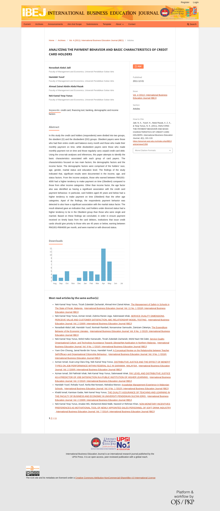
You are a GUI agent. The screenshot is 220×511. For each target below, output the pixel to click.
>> (55, 418)
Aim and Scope (75, 24)
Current (27, 24)
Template (107, 24)
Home (51, 40)
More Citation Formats (145, 150)
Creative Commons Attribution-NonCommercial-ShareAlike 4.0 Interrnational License (115, 478)
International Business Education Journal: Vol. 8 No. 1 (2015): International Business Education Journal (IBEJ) (116, 388)
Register (185, 2)
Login (196, 2)
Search (191, 24)
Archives (39, 24)
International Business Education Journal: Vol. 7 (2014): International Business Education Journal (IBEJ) (105, 411)
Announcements (55, 24)
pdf (139, 66)
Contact (132, 24)
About (119, 24)
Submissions (92, 24)
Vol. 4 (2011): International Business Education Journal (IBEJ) (96, 40)
